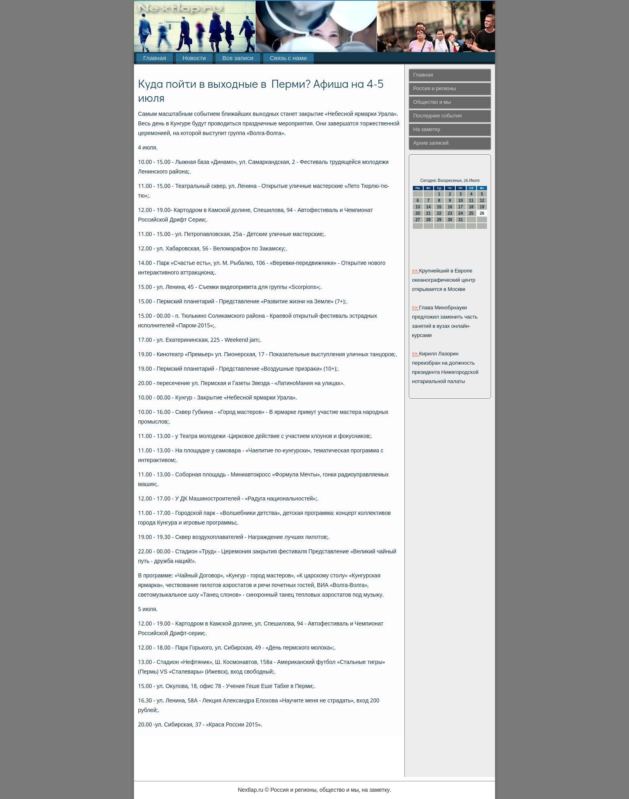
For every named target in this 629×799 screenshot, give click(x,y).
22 (439, 213)
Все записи (237, 58)
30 (450, 220)
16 (450, 207)
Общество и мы (432, 102)
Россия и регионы (434, 88)
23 (450, 213)
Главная (154, 58)
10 (461, 200)
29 (439, 220)
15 (439, 207)
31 (461, 220)
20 (418, 213)
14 (428, 207)
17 (461, 207)
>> (415, 271)
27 (418, 220)
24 (461, 213)
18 (471, 207)
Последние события (437, 116)
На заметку (426, 129)
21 (428, 213)
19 (482, 207)
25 (471, 213)
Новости (194, 58)
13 (418, 207)
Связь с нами (288, 58)
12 (482, 200)
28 (428, 220)
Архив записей (430, 143)
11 (471, 200)
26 (482, 213)
